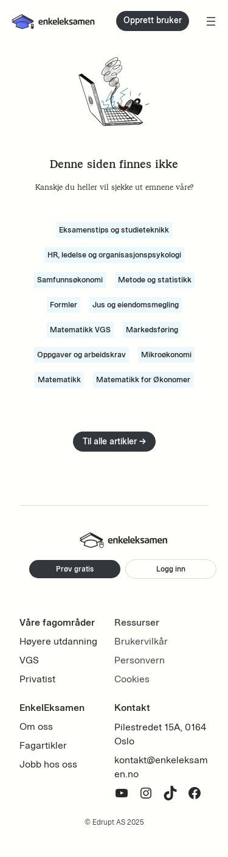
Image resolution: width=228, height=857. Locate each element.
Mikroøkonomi (166, 354)
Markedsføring (152, 329)
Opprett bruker (152, 20)
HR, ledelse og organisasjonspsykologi (114, 255)
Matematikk (59, 379)
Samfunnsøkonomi (70, 280)
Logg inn (170, 569)
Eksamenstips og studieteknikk (114, 230)
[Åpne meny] (211, 21)
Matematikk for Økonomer (143, 379)
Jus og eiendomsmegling (135, 304)
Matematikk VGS (80, 329)
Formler (63, 304)
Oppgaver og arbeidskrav (81, 354)
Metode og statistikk (155, 280)
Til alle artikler (114, 441)
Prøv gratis (75, 569)
